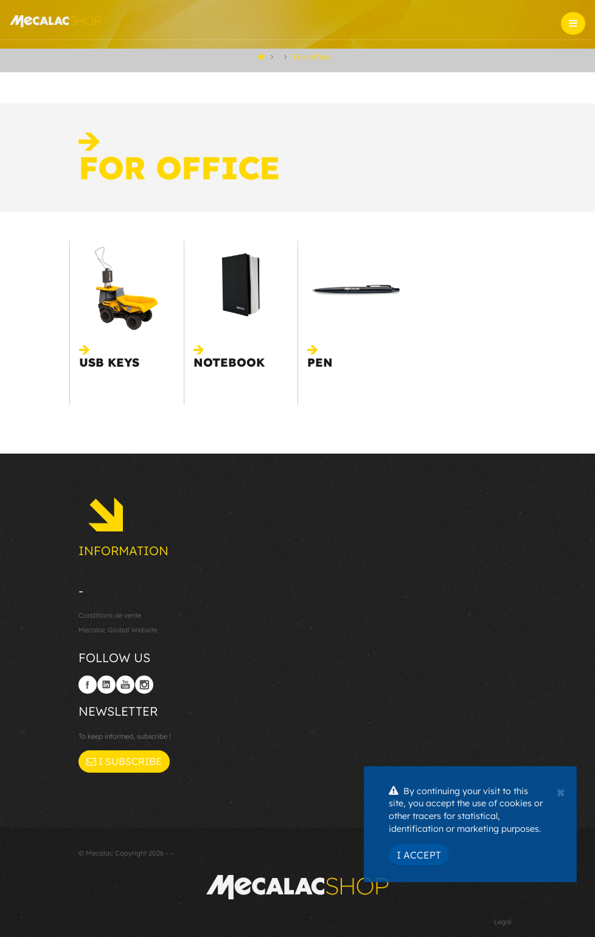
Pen (320, 362)
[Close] (561, 791)
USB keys (109, 362)
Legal (503, 922)
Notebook (229, 362)
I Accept (419, 855)
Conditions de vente (109, 615)
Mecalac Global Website (117, 630)
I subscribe (124, 761)
